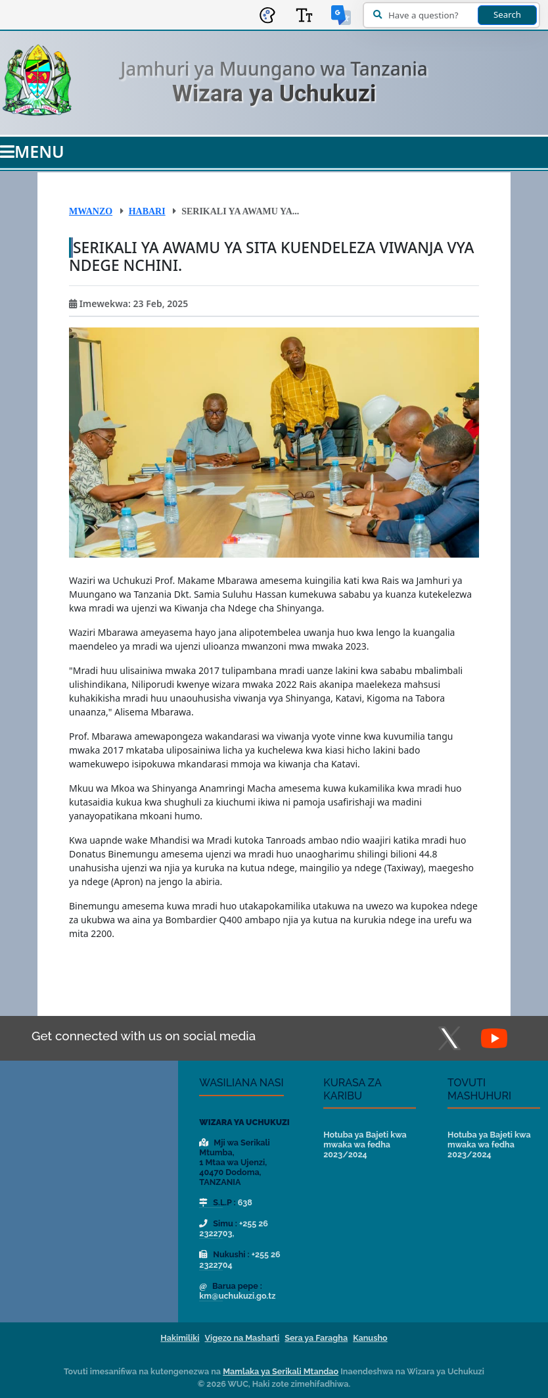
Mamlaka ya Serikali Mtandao (280, 1371)
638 (245, 1202)
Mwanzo (90, 211)
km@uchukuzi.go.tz (237, 1296)
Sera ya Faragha (316, 1338)
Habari (147, 211)
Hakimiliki (179, 1338)
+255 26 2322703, (233, 1228)
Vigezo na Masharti (242, 1338)
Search (507, 14)
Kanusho (370, 1338)
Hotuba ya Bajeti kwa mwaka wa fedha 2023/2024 (365, 1144)
